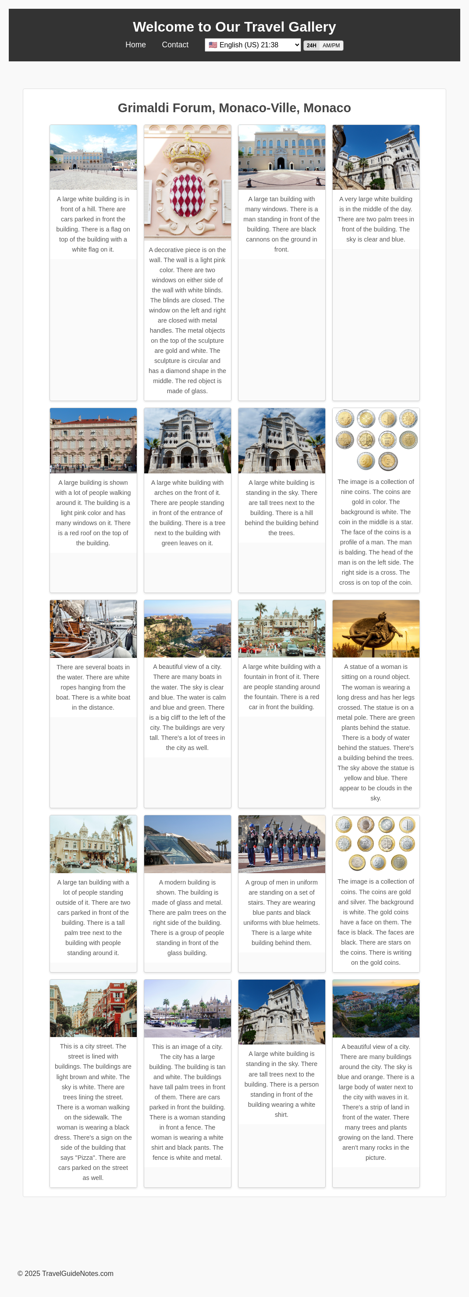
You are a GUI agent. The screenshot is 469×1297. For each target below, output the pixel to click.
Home (135, 44)
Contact (175, 44)
